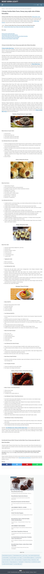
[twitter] (17, 464)
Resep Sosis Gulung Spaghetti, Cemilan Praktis (10, 38)
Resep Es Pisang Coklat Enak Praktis (8, 33)
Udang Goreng (27, 561)
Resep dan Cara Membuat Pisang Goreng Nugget (10, 37)
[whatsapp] (37, 464)
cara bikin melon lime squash (7, 564)
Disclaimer (27, 572)
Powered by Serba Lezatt (15, 572)
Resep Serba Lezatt (10, 1)
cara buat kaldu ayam (18, 564)
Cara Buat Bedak (5, 557)
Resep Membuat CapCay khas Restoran (19, 496)
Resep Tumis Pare (5, 561)
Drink (13, 559)
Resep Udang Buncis (13, 561)
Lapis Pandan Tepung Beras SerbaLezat (19, 531)
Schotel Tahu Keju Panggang (17, 513)
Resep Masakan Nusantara (7, 555)
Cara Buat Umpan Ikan (6, 559)
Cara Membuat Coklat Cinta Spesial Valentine (10, 34)
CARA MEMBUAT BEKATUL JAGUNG (18, 507)
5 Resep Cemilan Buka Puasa (8, 48)
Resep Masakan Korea (17, 555)
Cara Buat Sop (38, 557)
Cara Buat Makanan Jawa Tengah (16, 557)
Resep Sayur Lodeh (35, 559)
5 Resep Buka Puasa (35, 64)
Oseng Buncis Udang (26, 559)
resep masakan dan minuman (25, 457)
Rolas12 (35, 572)
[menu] (2, 4)
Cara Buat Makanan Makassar (28, 557)
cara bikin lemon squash (36, 561)
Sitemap (31, 572)
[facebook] (7, 464)
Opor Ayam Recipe (18, 559)
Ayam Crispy (25, 555)
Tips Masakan (21, 561)
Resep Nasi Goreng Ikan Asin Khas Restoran (20, 501)
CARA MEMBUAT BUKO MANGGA (18, 525)
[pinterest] (27, 464)
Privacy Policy (22, 572)
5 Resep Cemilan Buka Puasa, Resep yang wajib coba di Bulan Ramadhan (19, 26)
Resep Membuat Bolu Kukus (17, 491)
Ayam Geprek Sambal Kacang (34, 555)
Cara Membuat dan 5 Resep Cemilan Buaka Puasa (16, 427)
